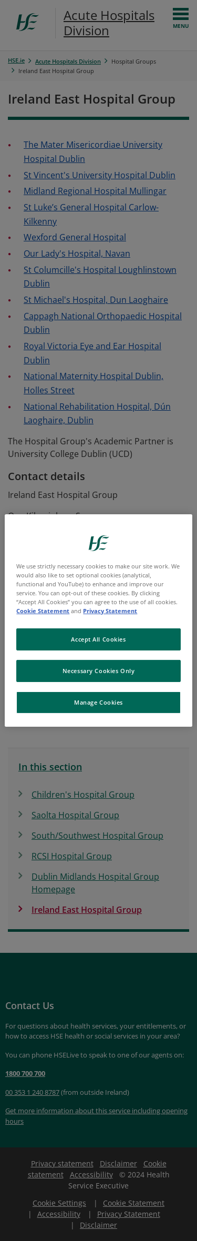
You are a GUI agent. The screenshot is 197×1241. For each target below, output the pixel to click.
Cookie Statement (42, 611)
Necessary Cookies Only (99, 671)
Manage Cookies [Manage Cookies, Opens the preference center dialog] (98, 702)
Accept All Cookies (98, 639)
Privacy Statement (110, 611)
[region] (98, 620)
